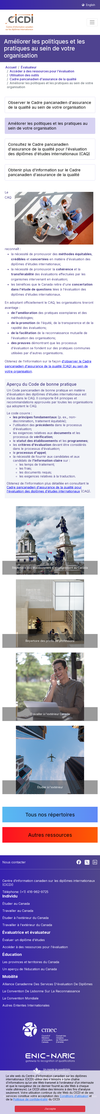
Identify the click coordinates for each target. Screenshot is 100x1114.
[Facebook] (79, 862)
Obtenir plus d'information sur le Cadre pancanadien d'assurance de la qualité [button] (44, 172)
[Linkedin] (95, 862)
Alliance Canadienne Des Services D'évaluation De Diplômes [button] (47, 984)
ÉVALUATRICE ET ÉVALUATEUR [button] (26, 932)
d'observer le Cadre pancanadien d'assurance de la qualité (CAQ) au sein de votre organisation (48, 366)
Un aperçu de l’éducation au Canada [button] (29, 969)
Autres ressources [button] (50, 835)
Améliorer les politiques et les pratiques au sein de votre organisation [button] (47, 126)
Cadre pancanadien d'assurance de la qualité (43, 79)
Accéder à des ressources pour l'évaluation (42, 71)
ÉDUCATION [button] (12, 954)
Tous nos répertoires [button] (50, 814)
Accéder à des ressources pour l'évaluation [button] (35, 947)
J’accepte (50, 1108)
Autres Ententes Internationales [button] (26, 1005)
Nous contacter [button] (14, 862)
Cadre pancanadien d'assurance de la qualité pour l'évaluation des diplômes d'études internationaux (44, 489)
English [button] (90, 5)
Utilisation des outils (24, 75)
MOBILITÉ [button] (10, 976)
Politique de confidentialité (30, 1099)
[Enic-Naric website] (50, 1057)
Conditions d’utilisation (74, 1096)
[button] (19, 22)
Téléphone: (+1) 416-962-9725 (25, 892)
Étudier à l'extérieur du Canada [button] (25, 918)
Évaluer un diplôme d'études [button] (23, 940)
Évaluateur (29, 67)
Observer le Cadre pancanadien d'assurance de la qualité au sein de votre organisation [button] (49, 105)
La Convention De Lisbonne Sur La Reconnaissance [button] (41, 991)
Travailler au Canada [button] (17, 911)
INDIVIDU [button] (9, 896)
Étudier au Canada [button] (16, 904)
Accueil (11, 67)
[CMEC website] (50, 1036)
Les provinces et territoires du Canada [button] (30, 962)
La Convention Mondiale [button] (20, 998)
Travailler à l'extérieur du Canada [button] (27, 925)
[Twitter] (87, 862)
